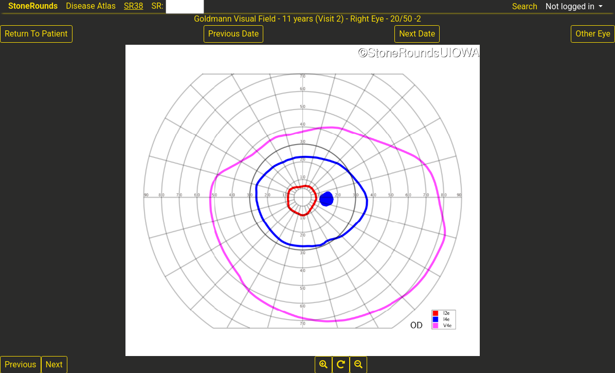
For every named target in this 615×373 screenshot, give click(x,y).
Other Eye (592, 34)
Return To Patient (36, 34)
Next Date (417, 34)
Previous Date (233, 34)
